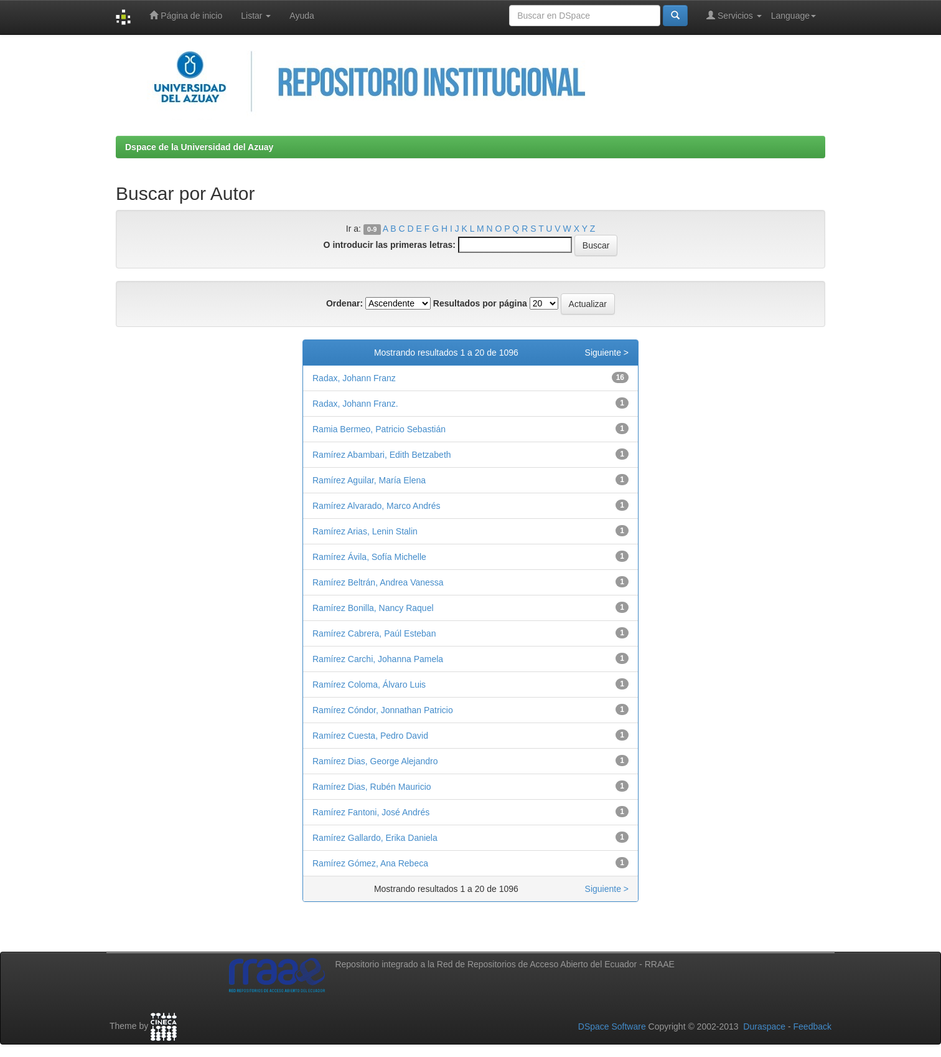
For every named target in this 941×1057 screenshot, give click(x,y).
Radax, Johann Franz (354, 378)
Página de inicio (185, 15)
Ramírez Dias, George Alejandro (375, 761)
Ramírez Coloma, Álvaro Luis (369, 685)
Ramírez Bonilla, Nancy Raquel (373, 608)
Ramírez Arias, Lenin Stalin (365, 531)
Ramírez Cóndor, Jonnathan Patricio (382, 710)
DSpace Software (612, 1026)
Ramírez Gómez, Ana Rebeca (370, 863)
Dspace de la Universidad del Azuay (199, 147)
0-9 (372, 229)
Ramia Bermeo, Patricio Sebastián (379, 429)
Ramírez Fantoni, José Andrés (370, 812)
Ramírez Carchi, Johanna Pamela (377, 659)
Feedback (812, 1026)
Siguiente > (607, 353)
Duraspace (764, 1026)
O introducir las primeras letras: (390, 245)
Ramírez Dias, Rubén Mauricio (371, 787)
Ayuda (301, 16)
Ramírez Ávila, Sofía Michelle (369, 557)
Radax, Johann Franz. (355, 404)
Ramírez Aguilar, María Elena (369, 480)
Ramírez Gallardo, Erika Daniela (375, 838)
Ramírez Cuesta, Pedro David (370, 736)
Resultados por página (480, 303)
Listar (256, 16)
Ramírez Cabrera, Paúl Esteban (374, 633)
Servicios (734, 15)
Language (793, 16)
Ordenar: (344, 303)
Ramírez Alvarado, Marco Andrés (376, 506)
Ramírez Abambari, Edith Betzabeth (381, 455)
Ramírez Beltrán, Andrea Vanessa (378, 582)
